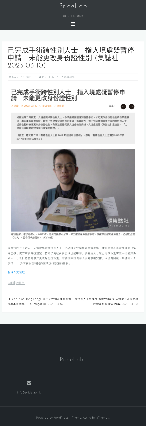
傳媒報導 (69, 77)
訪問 (11, 282)
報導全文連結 (16, 272)
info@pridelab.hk (29, 392)
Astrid (87, 417)
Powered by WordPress (52, 417)
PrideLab (73, 6)
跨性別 (20, 282)
